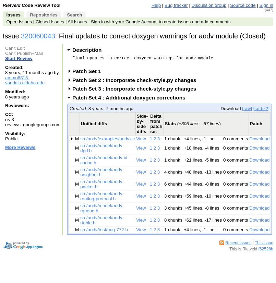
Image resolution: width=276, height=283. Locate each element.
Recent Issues (238, 245)
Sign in (266, 5)
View (141, 140)
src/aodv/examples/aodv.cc (107, 140)
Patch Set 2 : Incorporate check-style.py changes (136, 82)
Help (156, 5)
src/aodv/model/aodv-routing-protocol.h (102, 198)
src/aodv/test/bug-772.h (104, 231)
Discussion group (209, 5)
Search (74, 14)
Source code (242, 5)
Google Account (141, 21)
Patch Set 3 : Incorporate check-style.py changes (136, 91)
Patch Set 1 (89, 73)
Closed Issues (50, 21)
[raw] (247, 110)
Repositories (43, 14)
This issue (264, 245)
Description (86, 50)
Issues (14, 14)
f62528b (266, 251)
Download (259, 140)
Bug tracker (176, 5)
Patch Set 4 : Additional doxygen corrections (131, 100)
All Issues (77, 21)
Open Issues (19, 21)
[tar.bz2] (261, 110)
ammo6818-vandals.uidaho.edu (25, 80)
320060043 (38, 36)
